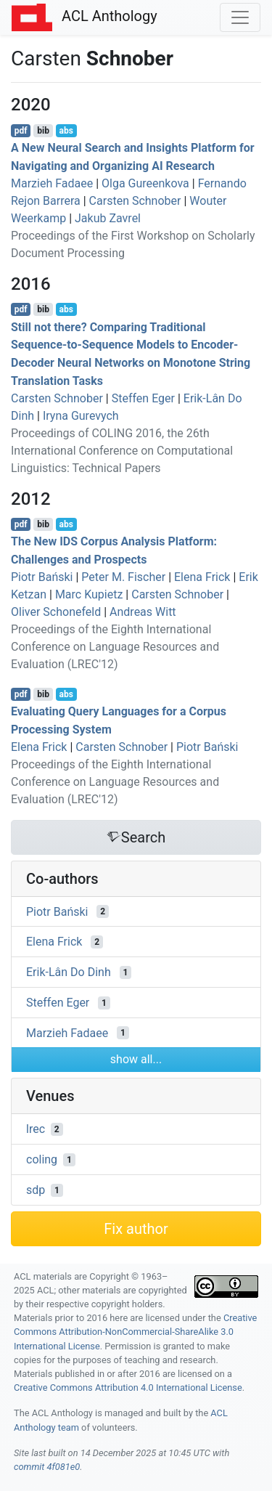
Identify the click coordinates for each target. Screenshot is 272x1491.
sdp (35, 1190)
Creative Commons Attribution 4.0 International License (128, 1387)
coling (41, 1159)
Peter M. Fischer (123, 577)
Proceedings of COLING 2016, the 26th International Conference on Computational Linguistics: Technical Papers (122, 450)
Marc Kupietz (89, 594)
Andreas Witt (143, 612)
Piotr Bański (42, 577)
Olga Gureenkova (145, 183)
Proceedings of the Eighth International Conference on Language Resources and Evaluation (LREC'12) (115, 646)
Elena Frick (202, 577)
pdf (21, 131)
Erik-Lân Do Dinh (68, 972)
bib (43, 131)
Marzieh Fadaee (52, 183)
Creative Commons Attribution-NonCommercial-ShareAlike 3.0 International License (135, 1331)
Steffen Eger (143, 398)
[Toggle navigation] (240, 17)
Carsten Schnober (135, 201)
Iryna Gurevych (81, 416)
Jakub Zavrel (108, 218)
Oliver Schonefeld (56, 612)
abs (66, 131)
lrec (35, 1129)
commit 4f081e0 (47, 1466)
